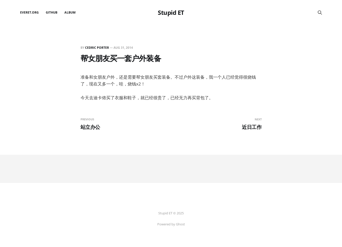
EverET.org (29, 12)
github (51, 12)
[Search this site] (320, 12)
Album (69, 12)
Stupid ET (171, 13)
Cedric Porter (97, 47)
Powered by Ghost (171, 224)
